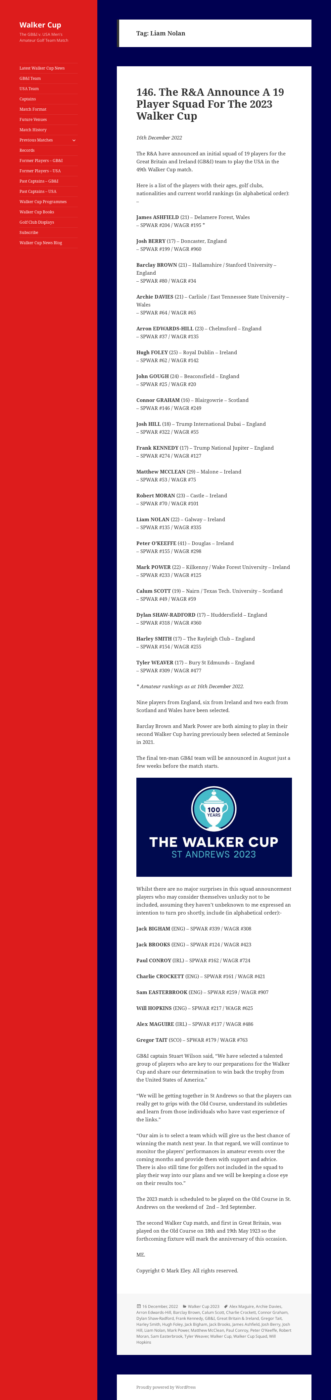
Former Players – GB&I (41, 160)
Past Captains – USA (38, 191)
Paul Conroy (237, 1330)
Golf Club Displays (37, 222)
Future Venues (33, 119)
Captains (28, 99)
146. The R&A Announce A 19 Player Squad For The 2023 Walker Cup (210, 104)
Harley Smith (148, 1324)
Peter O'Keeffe (263, 1330)
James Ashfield (246, 1324)
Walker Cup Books (37, 212)
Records (27, 150)
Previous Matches (36, 140)
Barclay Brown (186, 1312)
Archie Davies (268, 1306)
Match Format (33, 109)
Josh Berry (270, 1324)
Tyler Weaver (196, 1336)
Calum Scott (213, 1312)
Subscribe (29, 232)
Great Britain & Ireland (238, 1318)
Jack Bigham (196, 1324)
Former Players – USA (40, 171)
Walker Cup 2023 (203, 1306)
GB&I (210, 1318)
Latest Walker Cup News (42, 68)
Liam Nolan (154, 1330)
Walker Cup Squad (250, 1336)
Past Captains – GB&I (39, 181)
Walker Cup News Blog (41, 243)
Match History (33, 130)
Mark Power (178, 1330)
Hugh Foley (172, 1324)
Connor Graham (273, 1312)
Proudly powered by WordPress (166, 1387)
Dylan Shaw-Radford (155, 1318)
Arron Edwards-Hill (153, 1312)
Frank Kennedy (189, 1318)
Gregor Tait (271, 1318)
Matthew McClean (207, 1330)
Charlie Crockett (241, 1312)
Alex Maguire (241, 1306)
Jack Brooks (219, 1324)
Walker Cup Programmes (43, 201)
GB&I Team (30, 78)
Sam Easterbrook (166, 1336)
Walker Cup (40, 24)
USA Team (29, 88)
